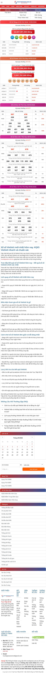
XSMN (12, 6)
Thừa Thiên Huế (23, 17)
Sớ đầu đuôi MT (6, 517)
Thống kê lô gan (6, 539)
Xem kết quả (33, 469)
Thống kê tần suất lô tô (8, 561)
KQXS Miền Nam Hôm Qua (9, 500)
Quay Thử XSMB (6, 479)
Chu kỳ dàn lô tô (6, 511)
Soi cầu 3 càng (5, 585)
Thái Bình (8, 12)
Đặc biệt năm (5, 530)
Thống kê (5, 504)
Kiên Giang (38, 15)
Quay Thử (5, 476)
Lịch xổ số (5, 433)
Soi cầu (4, 569)
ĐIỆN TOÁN (19, 6)
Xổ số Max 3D (16, 105)
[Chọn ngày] (11, 465)
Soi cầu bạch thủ (6, 582)
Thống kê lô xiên (6, 555)
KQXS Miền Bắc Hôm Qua (9, 493)
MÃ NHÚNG (41, 6)
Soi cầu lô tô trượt (6, 579)
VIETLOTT (26, 6)
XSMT (7, 6)
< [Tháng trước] (2, 437)
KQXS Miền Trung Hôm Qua (9, 497)
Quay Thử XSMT (6, 482)
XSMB (3, 6)
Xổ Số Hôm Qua (7, 490)
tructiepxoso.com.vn (7, 259)
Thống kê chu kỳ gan (7, 558)
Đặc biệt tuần (5, 523)
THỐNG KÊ (33, 6)
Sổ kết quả (4, 565)
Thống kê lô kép (6, 552)
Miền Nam (38, 10)
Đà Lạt (38, 12)
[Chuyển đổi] (2, 405)
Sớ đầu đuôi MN (6, 520)
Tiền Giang (38, 17)
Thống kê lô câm (6, 546)
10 (2, 449)
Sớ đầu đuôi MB (6, 514)
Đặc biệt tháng (5, 527)
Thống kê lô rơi (6, 549)
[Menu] (2, 2)
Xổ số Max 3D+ (16, 137)
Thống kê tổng (5, 542)
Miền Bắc (8, 10)
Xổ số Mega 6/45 (16, 22)
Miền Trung (23, 10)
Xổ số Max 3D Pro (16, 187)
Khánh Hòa (23, 12)
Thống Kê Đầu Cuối (7, 507)
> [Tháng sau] (32, 437)
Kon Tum (23, 15)
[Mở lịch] (21, 465)
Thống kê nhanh (6, 536)
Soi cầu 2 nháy (5, 572)
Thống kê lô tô (5, 533)
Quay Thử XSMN (6, 486)
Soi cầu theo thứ (6, 576)
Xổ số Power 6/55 (16, 58)
